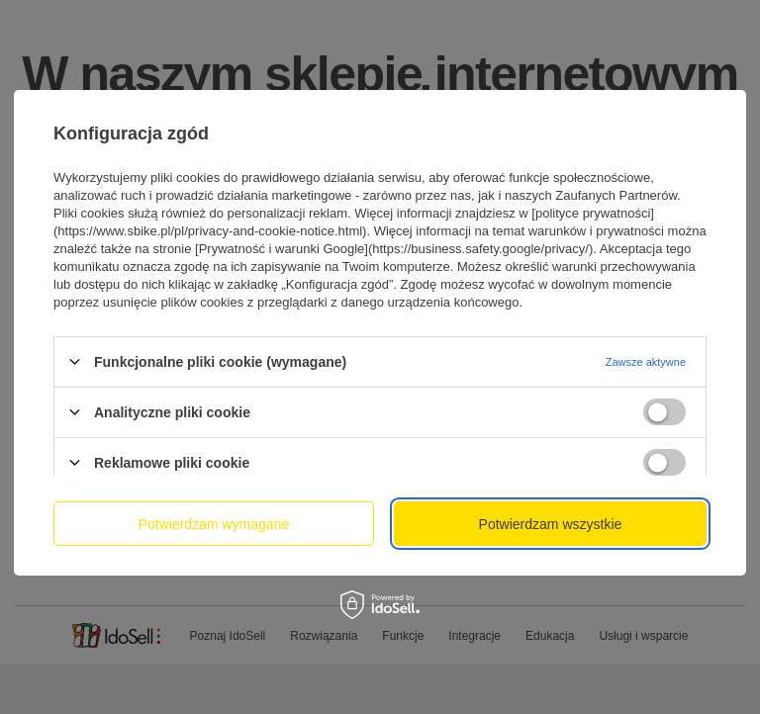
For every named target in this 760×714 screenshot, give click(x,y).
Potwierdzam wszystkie (550, 523)
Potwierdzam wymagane (214, 523)
